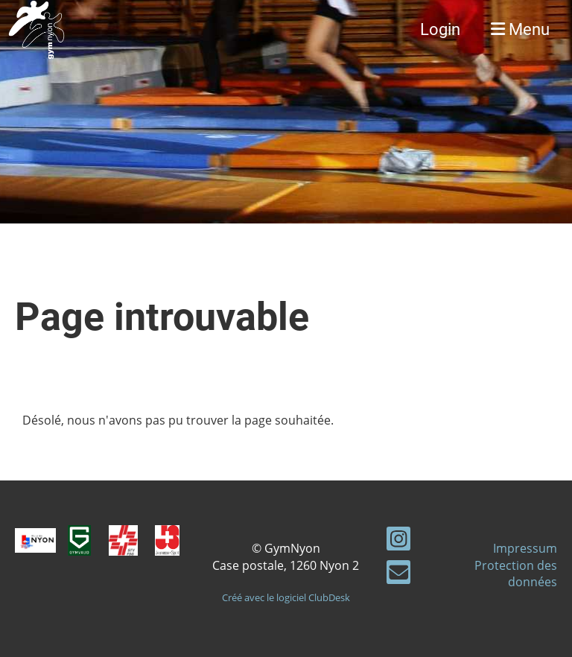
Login (440, 29)
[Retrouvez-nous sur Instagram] (398, 541)
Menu (520, 29)
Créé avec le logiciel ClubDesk (286, 597)
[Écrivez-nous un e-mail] (398, 575)
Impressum (525, 548)
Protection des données (515, 573)
